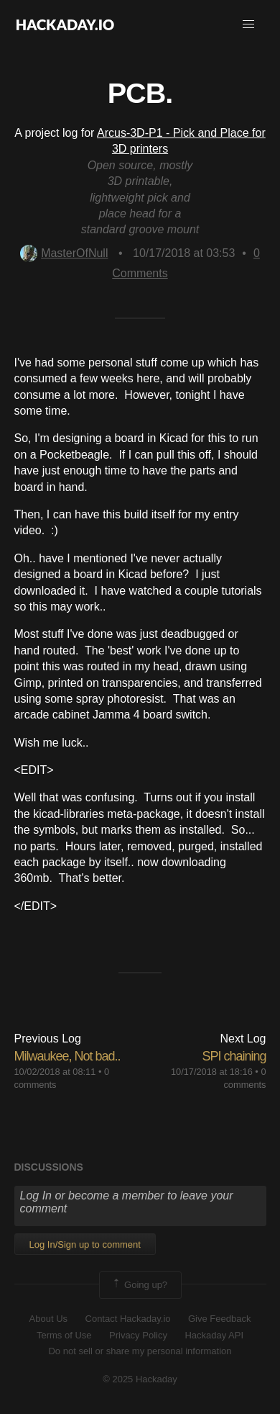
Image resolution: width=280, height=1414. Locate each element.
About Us (48, 1318)
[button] (248, 24)
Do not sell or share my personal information (139, 1351)
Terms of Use (64, 1335)
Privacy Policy (138, 1335)
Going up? (139, 1285)
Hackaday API (214, 1335)
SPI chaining (234, 1056)
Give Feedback (219, 1318)
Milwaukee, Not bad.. (67, 1056)
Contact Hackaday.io (128, 1318)
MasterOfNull (64, 253)
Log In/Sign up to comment (85, 1244)
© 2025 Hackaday (140, 1379)
